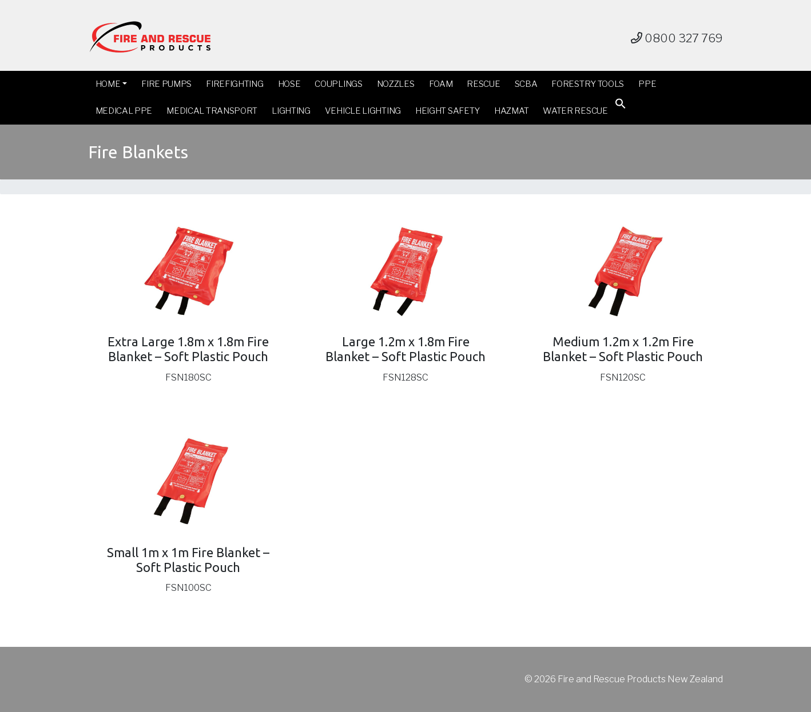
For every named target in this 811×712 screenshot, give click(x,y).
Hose (289, 84)
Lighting (291, 111)
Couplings (338, 84)
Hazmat (511, 111)
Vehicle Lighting (363, 111)
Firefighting (234, 84)
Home (108, 84)
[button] (620, 106)
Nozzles (396, 84)
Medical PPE (124, 111)
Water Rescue (575, 111)
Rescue (483, 84)
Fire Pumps (166, 84)
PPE (647, 84)
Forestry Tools (587, 84)
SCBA (526, 84)
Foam (441, 84)
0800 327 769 (677, 38)
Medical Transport (211, 111)
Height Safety (447, 111)
